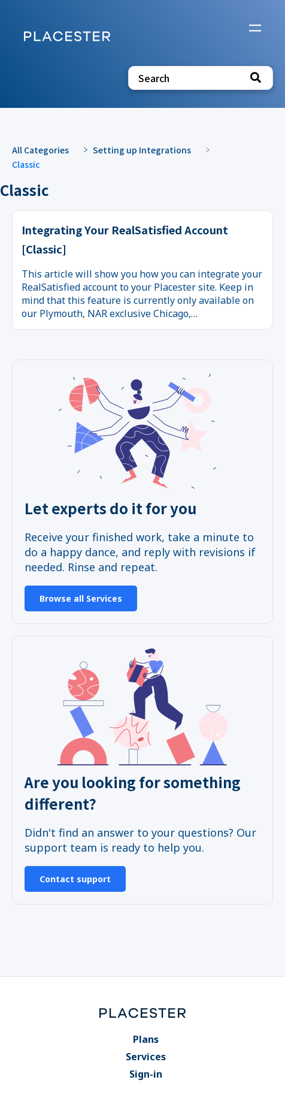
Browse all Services (81, 598)
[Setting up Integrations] (148, 149)
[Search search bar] (200, 78)
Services (146, 1056)
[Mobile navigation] (255, 29)
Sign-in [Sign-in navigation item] (145, 1074)
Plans (146, 1039)
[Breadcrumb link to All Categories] (46, 149)
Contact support (75, 879)
